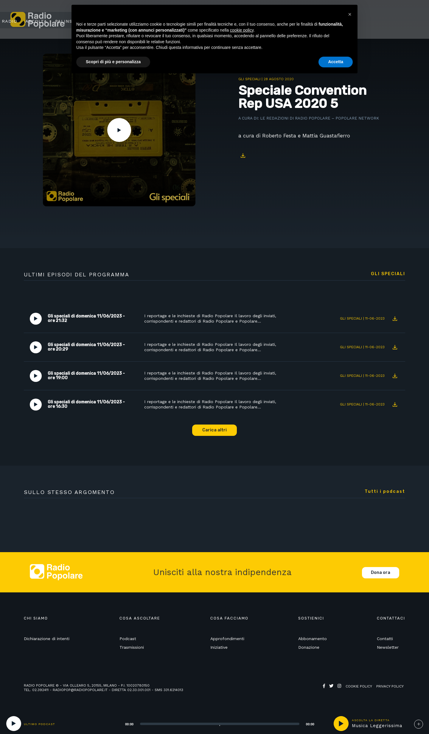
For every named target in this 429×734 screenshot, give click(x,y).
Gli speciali (249, 79)
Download (242, 155)
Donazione (308, 647)
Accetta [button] (335, 61)
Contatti (385, 639)
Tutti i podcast (385, 492)
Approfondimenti (227, 639)
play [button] (341, 723)
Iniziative (219, 647)
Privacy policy (390, 686)
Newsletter (388, 647)
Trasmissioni (131, 647)
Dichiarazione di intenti (46, 639)
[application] (212, 724)
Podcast (127, 639)
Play (119, 130)
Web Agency (334, 691)
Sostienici (393, 20)
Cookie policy (359, 686)
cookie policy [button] (242, 30)
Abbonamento (312, 639)
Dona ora (380, 572)
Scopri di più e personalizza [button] (113, 61)
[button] (350, 14)
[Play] (13, 723)
